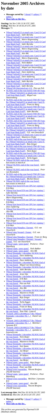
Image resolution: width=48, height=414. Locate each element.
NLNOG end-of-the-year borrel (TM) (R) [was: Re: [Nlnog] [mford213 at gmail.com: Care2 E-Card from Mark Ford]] (25, 92)
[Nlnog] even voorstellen (16, 369)
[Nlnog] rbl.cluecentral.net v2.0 (19, 88)
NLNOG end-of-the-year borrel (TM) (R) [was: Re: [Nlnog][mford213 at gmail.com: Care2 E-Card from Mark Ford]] (25, 176)
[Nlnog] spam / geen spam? (17, 244)
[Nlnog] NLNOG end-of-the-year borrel (22, 160)
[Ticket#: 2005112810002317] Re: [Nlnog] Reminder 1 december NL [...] (23, 315)
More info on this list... (16, 19)
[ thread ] (28, 14)
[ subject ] (36, 14)
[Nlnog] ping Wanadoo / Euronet (20, 228)
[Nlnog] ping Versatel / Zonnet (19, 232)
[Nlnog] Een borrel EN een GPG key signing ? (25, 186)
